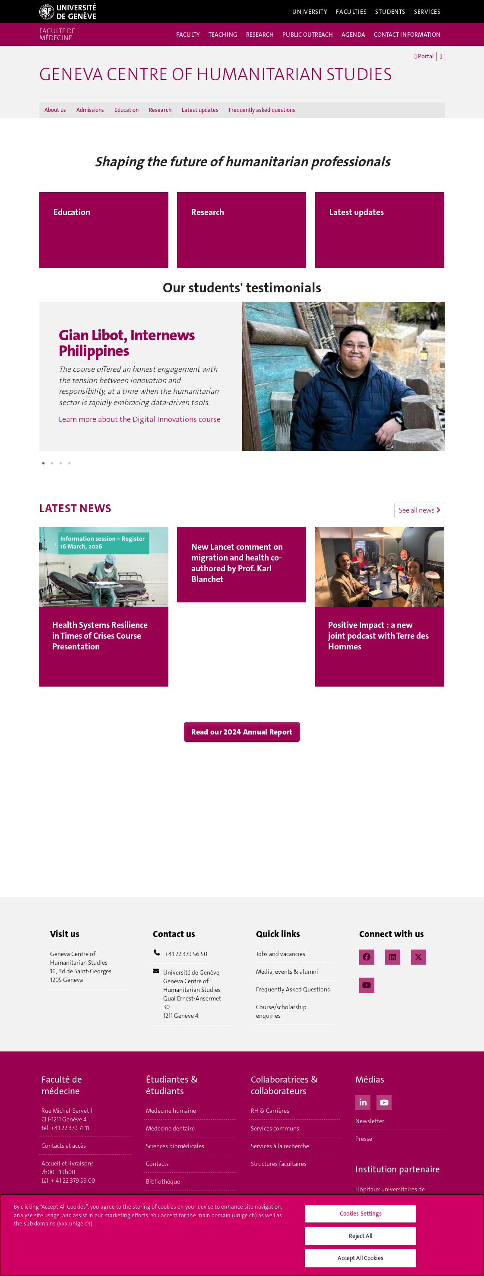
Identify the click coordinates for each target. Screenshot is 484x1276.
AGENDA (353, 34)
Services (427, 12)
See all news (419, 510)
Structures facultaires (279, 1164)
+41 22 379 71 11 (70, 1128)
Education (126, 110)
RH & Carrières (270, 1111)
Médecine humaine (171, 1111)
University (310, 12)
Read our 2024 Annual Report (241, 732)
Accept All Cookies (360, 1260)
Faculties (351, 12)
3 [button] (61, 463)
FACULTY (188, 34)
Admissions (90, 110)
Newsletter (369, 1121)
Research (160, 110)
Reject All (360, 1238)
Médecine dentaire (170, 1128)
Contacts (157, 1164)
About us (55, 110)
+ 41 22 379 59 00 (73, 1180)
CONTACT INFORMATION (407, 34)
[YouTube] (366, 984)
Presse (363, 1139)
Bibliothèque (163, 1181)
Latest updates (200, 110)
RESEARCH (260, 34)
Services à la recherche (280, 1146)
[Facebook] (366, 956)
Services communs (275, 1128)
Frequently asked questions (262, 110)
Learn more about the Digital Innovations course (140, 419)
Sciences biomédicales (175, 1146)
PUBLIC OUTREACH (307, 34)
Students (390, 12)
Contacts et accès (63, 1145)
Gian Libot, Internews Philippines (127, 343)
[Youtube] (384, 1101)
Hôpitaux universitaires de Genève (390, 1193)
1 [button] (43, 463)
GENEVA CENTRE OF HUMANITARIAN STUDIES (215, 74)
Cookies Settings (361, 1215)
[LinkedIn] (392, 956)
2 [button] (52, 463)
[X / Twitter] (418, 956)
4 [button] (69, 463)
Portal (424, 56)
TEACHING (223, 34)
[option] (242, 376)
